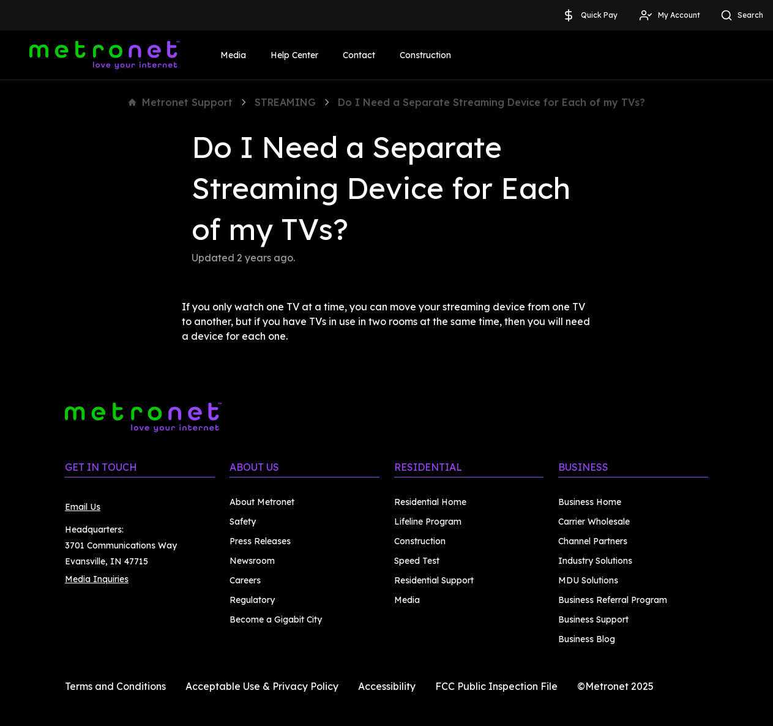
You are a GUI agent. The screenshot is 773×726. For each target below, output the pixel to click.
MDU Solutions (588, 580)
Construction (425, 55)
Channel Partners (592, 541)
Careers (245, 580)
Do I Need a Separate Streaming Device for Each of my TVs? (491, 102)
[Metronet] (104, 55)
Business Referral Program (612, 599)
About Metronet (262, 501)
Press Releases (260, 541)
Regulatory (252, 599)
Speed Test (416, 560)
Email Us (82, 506)
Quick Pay (589, 15)
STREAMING (285, 102)
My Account (669, 15)
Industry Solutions (595, 560)
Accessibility (387, 686)
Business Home (589, 501)
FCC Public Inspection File (496, 686)
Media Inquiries (97, 579)
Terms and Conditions (115, 686)
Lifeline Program (427, 521)
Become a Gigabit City (276, 619)
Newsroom (252, 560)
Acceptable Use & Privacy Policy (261, 686)
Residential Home (430, 501)
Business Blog (586, 639)
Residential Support (434, 580)
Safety (243, 521)
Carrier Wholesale (594, 521)
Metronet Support (181, 102)
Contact (359, 55)
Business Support (593, 619)
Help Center (294, 55)
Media (233, 55)
